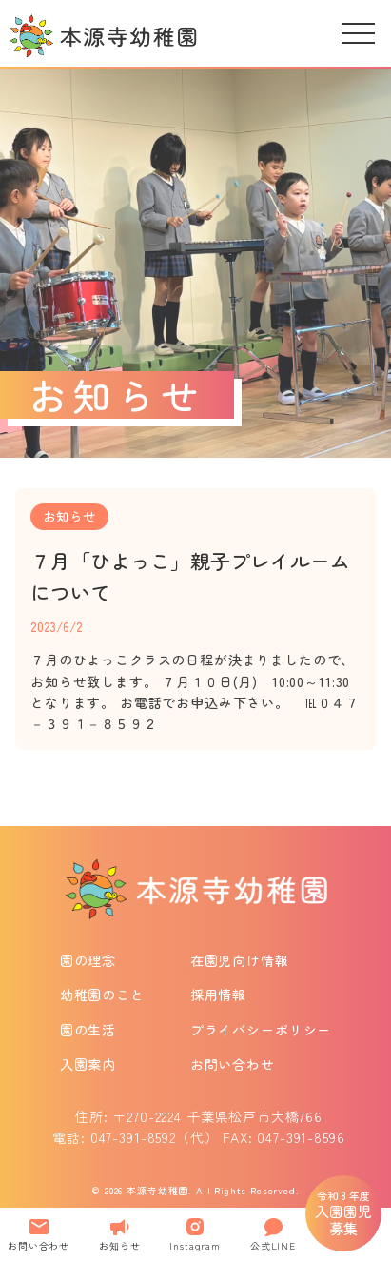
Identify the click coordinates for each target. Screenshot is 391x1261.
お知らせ (69, 515)
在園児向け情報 (239, 960)
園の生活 (88, 1029)
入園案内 (88, 1064)
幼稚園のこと (102, 994)
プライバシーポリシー (260, 1029)
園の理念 (88, 960)
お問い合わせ (232, 1064)
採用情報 (218, 994)
